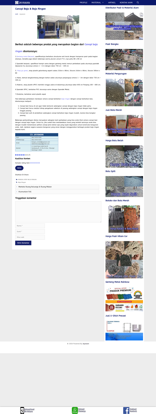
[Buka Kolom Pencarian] (138, 2)
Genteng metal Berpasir (25, 56)
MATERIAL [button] (99, 2)
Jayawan (86, 344)
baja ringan (65, 99)
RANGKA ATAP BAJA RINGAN (27, 179)
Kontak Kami (126, 2)
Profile (83, 2)
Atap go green (22, 71)
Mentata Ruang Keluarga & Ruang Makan (35, 187)
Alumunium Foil (24, 192)
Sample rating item (22, 163)
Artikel (112, 2)
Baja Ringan (22, 182)
